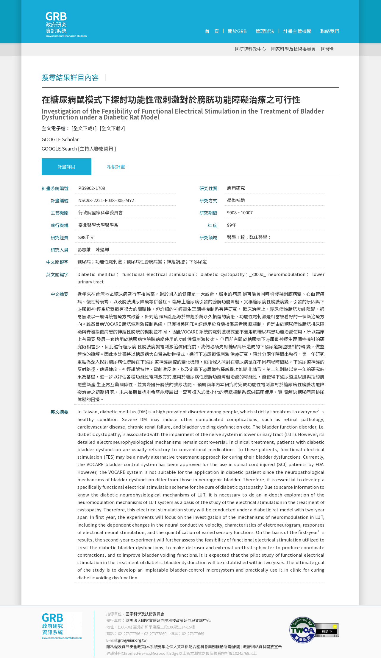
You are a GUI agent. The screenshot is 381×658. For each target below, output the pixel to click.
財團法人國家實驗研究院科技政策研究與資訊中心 (168, 620)
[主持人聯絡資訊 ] (97, 148)
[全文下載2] (112, 128)
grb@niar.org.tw (132, 640)
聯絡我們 (329, 31)
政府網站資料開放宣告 (262, 646)
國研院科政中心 (250, 49)
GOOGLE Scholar (60, 139)
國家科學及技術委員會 (293, 49)
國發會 (327, 49)
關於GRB (237, 31)
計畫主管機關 (297, 31)
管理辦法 (264, 31)
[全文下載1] (84, 128)
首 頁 (212, 31)
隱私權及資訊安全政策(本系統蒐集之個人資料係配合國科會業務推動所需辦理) (173, 646)
